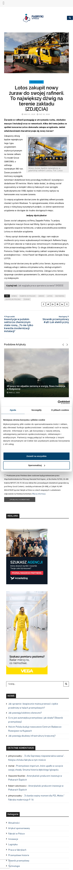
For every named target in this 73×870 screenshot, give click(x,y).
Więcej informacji (38, 494)
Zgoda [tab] (13, 410)
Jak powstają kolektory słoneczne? (25, 712)
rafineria (60, 296)
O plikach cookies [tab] (60, 410)
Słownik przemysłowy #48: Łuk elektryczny (53, 319)
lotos (49, 296)
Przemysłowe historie (18, 855)
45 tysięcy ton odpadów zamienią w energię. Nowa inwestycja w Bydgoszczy (36, 387)
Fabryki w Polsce (28, 296)
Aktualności (14, 822)
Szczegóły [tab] (36, 410)
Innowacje (13, 838)
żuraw (26, 299)
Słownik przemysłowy (18, 860)
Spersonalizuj (36, 465)
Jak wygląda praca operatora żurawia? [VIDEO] (40, 285)
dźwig (14, 296)
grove (41, 296)
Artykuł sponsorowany (19, 828)
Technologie (36, 82)
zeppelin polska (13, 299)
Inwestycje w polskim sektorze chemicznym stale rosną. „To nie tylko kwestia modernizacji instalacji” (19, 324)
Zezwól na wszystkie (36, 456)
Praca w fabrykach (17, 849)
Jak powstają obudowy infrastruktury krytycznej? (32, 735)
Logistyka (12, 844)
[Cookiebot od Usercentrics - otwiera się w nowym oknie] (58, 402)
